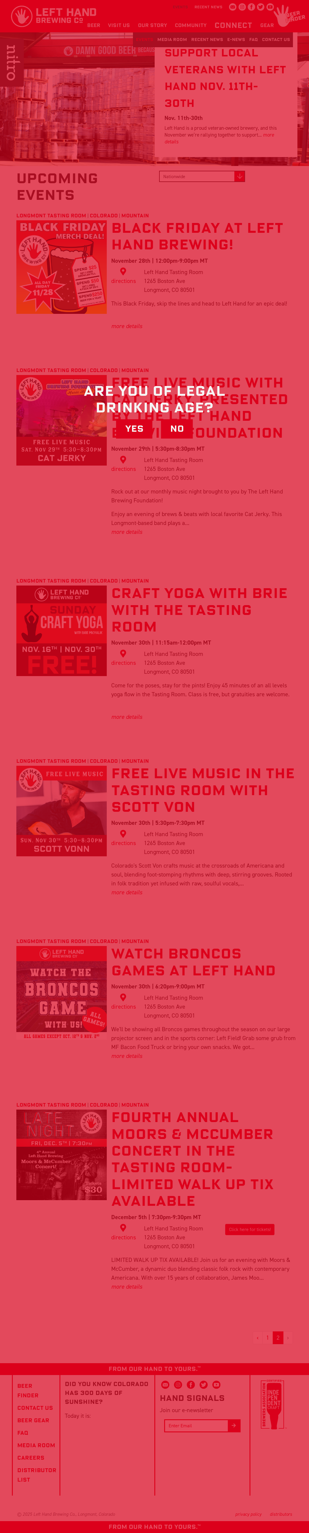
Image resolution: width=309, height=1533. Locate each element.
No (177, 429)
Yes (134, 429)
